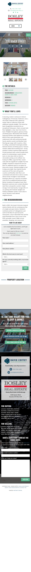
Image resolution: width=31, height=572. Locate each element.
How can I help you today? (9, 458)
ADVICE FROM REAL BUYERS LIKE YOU (15, 336)
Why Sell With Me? (7, 434)
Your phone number (8, 248)
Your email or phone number (10, 452)
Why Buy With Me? (7, 418)
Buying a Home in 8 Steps (10, 411)
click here (18, 233)
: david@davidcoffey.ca (15, 372)
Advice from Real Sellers (10, 426)
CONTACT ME (23, 487)
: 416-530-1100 (15, 369)
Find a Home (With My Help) (10, 414)
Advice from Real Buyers (10, 409)
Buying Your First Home (10, 412)
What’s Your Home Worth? (11, 432)
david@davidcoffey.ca (16, 10)
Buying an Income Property (11, 416)
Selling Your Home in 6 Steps (11, 428)
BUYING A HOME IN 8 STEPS (15, 330)
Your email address (8, 243)
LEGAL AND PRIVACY (23, 486)
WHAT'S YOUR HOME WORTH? (12, 487)
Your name (5, 237)
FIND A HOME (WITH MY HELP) (15, 342)
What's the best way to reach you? (12, 254)
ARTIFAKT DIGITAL (18, 490)
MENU (15, 26)
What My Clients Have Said (10, 430)
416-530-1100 (16, 8)
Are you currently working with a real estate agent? (15, 260)
